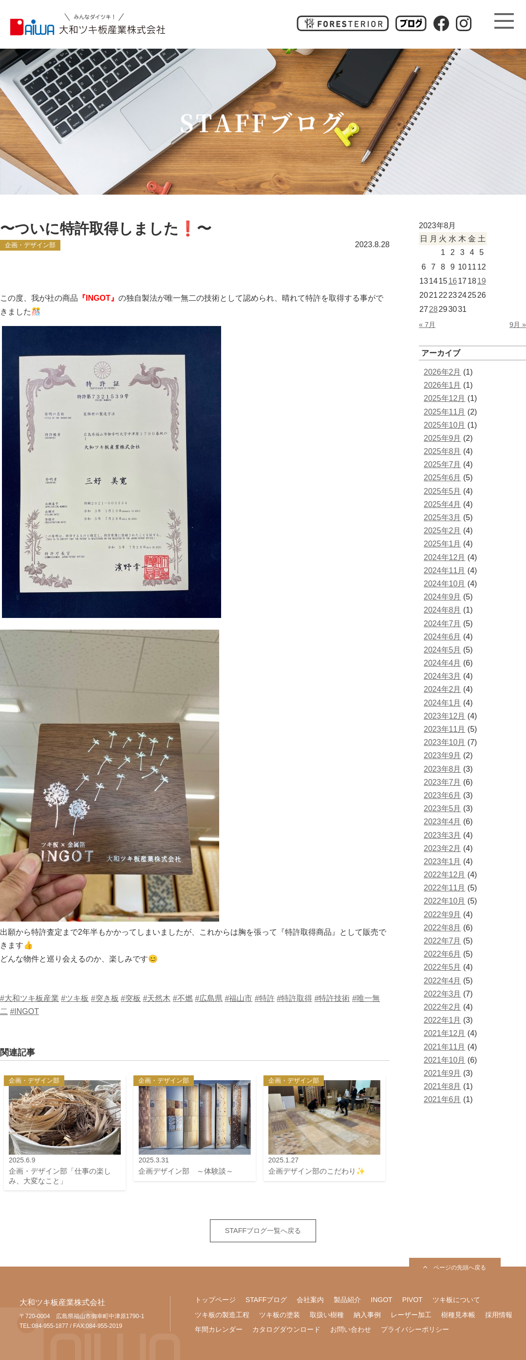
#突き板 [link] (105, 998)
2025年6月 (442, 477)
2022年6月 (442, 954)
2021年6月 (442, 1099)
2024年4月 (442, 663)
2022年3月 (442, 994)
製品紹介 (347, 1300)
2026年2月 (442, 372)
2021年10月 (444, 1060)
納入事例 (367, 1315)
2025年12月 (444, 398)
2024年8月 (442, 610)
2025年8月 (442, 451)
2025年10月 (444, 425)
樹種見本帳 (458, 1315)
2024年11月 (444, 570)
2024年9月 (442, 597)
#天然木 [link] (156, 998)
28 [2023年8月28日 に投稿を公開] (433, 309)
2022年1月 (442, 1020)
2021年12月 (444, 1033)
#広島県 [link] (209, 998)
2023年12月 (444, 716)
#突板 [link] (131, 998)
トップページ (215, 1300)
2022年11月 (444, 888)
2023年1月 (442, 861)
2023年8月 (442, 769)
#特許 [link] (265, 998)
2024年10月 (444, 584)
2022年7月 (442, 941)
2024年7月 (442, 623)
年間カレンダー (219, 1329)
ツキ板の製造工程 (222, 1315)
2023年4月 (442, 821)
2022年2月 (442, 1007)
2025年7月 (442, 464)
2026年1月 (442, 385)
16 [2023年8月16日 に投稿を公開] (452, 281)
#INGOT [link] (24, 1011)
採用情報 (498, 1315)
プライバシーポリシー (415, 1329)
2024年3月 (442, 676)
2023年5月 (442, 808)
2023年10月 (444, 742)
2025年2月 (442, 530)
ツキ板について (456, 1300)
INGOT (381, 1300)
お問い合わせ (350, 1329)
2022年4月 (442, 981)
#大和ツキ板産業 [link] (29, 998)
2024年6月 (442, 637)
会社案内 (310, 1300)
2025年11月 (444, 412)
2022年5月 (442, 967)
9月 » (517, 324)
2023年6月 (442, 795)
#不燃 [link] (183, 998)
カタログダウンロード (286, 1329)
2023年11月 (444, 729)
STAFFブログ (266, 1300)
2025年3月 (442, 517)
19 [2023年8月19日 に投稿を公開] (481, 281)
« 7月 (427, 324)
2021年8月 (442, 1086)
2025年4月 (442, 504)
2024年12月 (444, 557)
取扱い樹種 (327, 1315)
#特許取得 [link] (294, 998)
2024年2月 (442, 689)
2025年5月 (442, 491)
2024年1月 (442, 703)
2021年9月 (442, 1073)
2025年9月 (442, 438)
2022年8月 (442, 928)
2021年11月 (444, 1047)
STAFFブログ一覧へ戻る (263, 1230)
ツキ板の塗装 (279, 1315)
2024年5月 (442, 650)
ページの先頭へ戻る (459, 1267)
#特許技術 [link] (332, 998)
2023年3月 (442, 835)
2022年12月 (444, 874)
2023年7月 (442, 782)
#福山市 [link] (239, 998)
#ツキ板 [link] (75, 998)
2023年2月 (442, 848)
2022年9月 (442, 914)
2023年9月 (442, 755)
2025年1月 (442, 544)
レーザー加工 (411, 1315)
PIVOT (412, 1300)
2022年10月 (444, 901)
